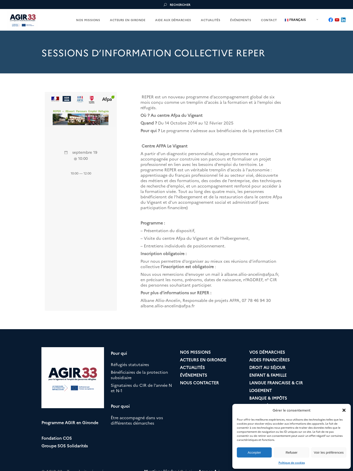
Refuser (292, 452)
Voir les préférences (329, 452)
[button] (344, 410)
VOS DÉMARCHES (267, 352)
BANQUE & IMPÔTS (268, 398)
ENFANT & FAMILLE (268, 375)
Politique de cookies (291, 462)
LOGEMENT (260, 390)
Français (295, 20)
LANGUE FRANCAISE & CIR (276, 382)
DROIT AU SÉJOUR (267, 367)
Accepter (254, 452)
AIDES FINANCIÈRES (269, 359)
